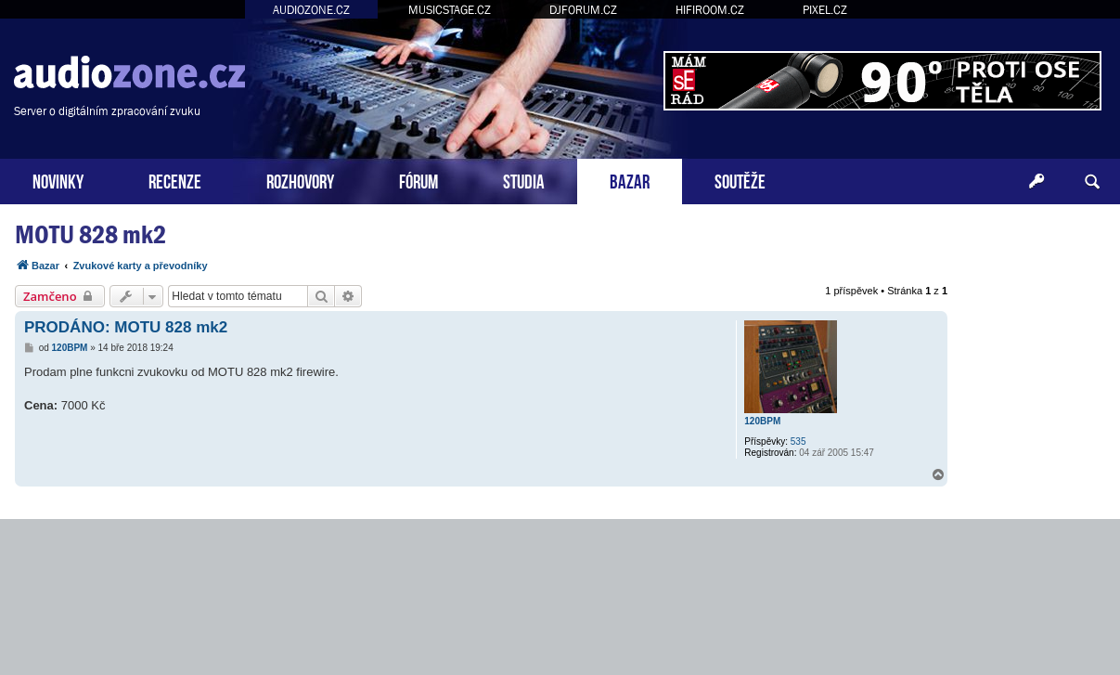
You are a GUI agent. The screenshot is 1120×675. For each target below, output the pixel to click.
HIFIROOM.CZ (710, 10)
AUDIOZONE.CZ (311, 10)
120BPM (762, 421)
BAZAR (630, 179)
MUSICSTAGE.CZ (449, 10)
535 (798, 441)
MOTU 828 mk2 (90, 234)
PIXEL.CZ (825, 10)
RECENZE (174, 179)
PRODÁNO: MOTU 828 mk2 (125, 327)
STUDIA (524, 179)
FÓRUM (418, 179)
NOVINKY (58, 179)
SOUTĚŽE (740, 179)
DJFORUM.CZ (583, 10)
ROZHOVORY (300, 179)
